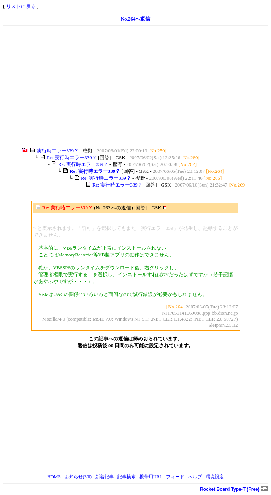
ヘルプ (195, 476)
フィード (175, 476)
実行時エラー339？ (58, 150)
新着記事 (104, 476)
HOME (53, 476)
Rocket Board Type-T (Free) (234, 489)
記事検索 (126, 476)
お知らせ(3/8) (78, 476)
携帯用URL (150, 476)
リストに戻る (21, 6)
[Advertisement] (135, 86)
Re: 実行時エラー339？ (72, 157)
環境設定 (215, 476)
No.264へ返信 (136, 19)
